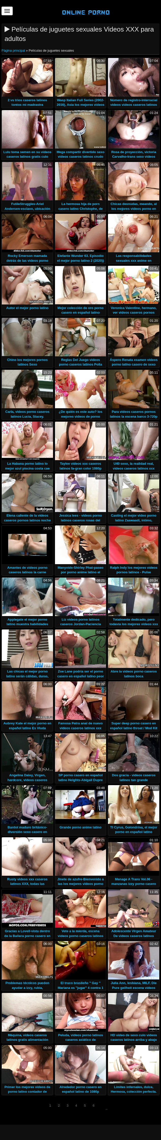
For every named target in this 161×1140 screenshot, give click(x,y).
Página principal (14, 50)
